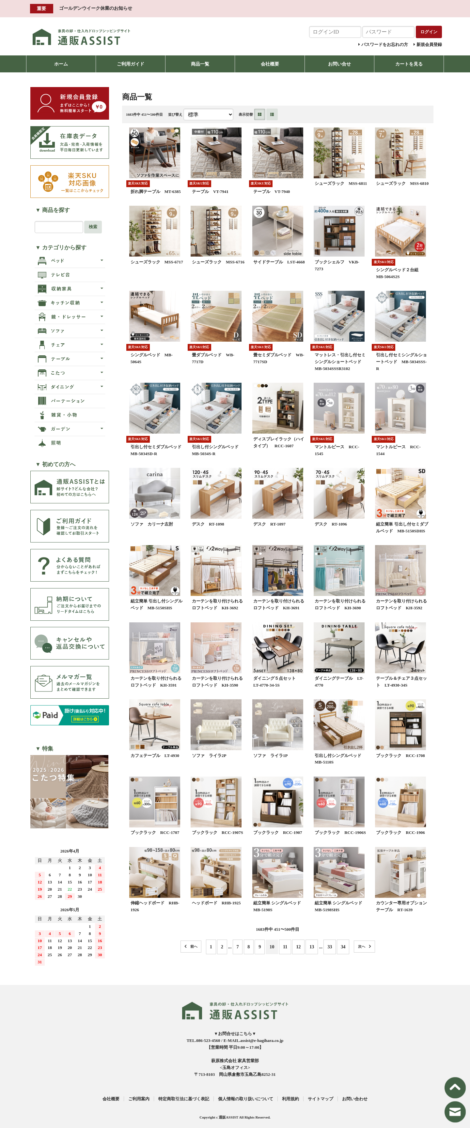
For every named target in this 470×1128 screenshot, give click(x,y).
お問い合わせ (355, 1098)
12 (298, 946)
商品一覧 (200, 64)
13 (311, 946)
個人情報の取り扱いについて (245, 1098)
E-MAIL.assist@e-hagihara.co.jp (254, 1040)
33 (329, 946)
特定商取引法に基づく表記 (183, 1098)
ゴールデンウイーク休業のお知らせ (95, 8)
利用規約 (290, 1098)
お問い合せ (339, 64)
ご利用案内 (138, 1098)
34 (343, 946)
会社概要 (270, 64)
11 (285, 946)
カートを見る (409, 64)
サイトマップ (320, 1098)
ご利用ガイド (130, 64)
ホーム (61, 64)
